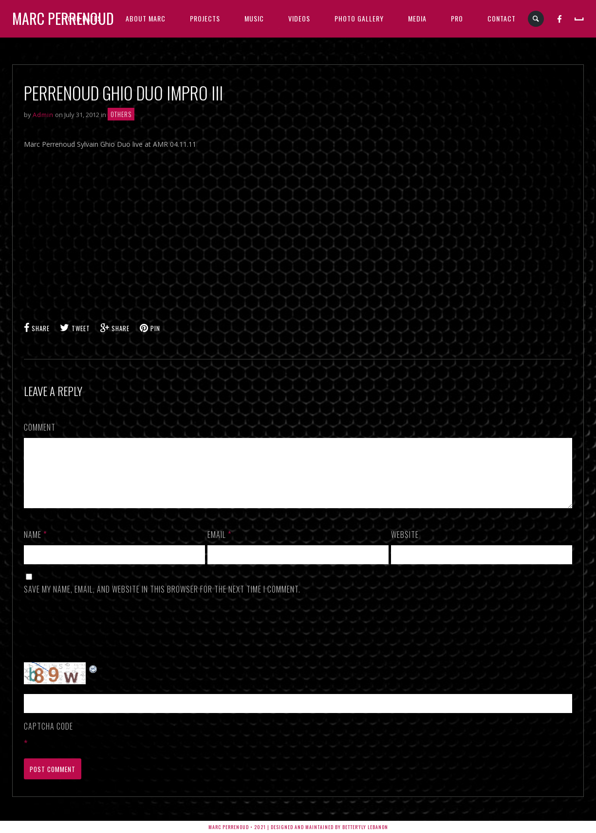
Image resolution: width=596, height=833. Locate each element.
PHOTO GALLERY (359, 18)
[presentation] (98, 640)
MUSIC (254, 18)
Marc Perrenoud (63, 18)
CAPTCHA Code (48, 738)
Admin (43, 114)
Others (121, 114)
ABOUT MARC (146, 18)
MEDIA (417, 18)
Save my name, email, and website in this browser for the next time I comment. (162, 601)
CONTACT (501, 18)
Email (219, 546)
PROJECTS (205, 18)
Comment (40, 427)
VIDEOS (299, 18)
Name (35, 546)
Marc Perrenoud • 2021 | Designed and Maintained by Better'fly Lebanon (298, 827)
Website (405, 546)
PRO (457, 18)
